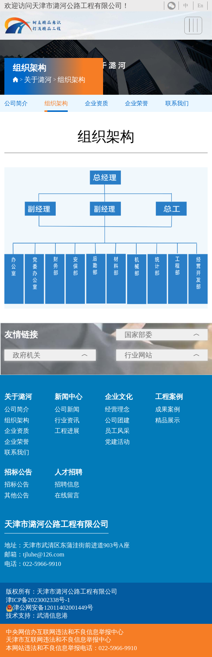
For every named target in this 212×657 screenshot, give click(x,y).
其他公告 (16, 495)
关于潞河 (38, 79)
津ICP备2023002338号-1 (38, 600)
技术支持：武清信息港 (37, 615)
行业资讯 (67, 420)
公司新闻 (67, 409)
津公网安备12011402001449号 (50, 608)
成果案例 (167, 409)
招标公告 (18, 472)
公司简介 (16, 103)
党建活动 (117, 441)
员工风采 (117, 430)
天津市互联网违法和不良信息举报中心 (58, 639)
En (200, 6)
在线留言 (67, 495)
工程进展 (67, 430)
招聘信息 (67, 484)
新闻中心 (68, 396)
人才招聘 (68, 472)
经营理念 (117, 409)
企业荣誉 (136, 103)
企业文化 (119, 396)
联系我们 (177, 103)
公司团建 (117, 420)
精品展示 (167, 420)
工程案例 (169, 396)
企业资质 (96, 103)
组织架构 (71, 79)
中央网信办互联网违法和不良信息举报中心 (64, 632)
